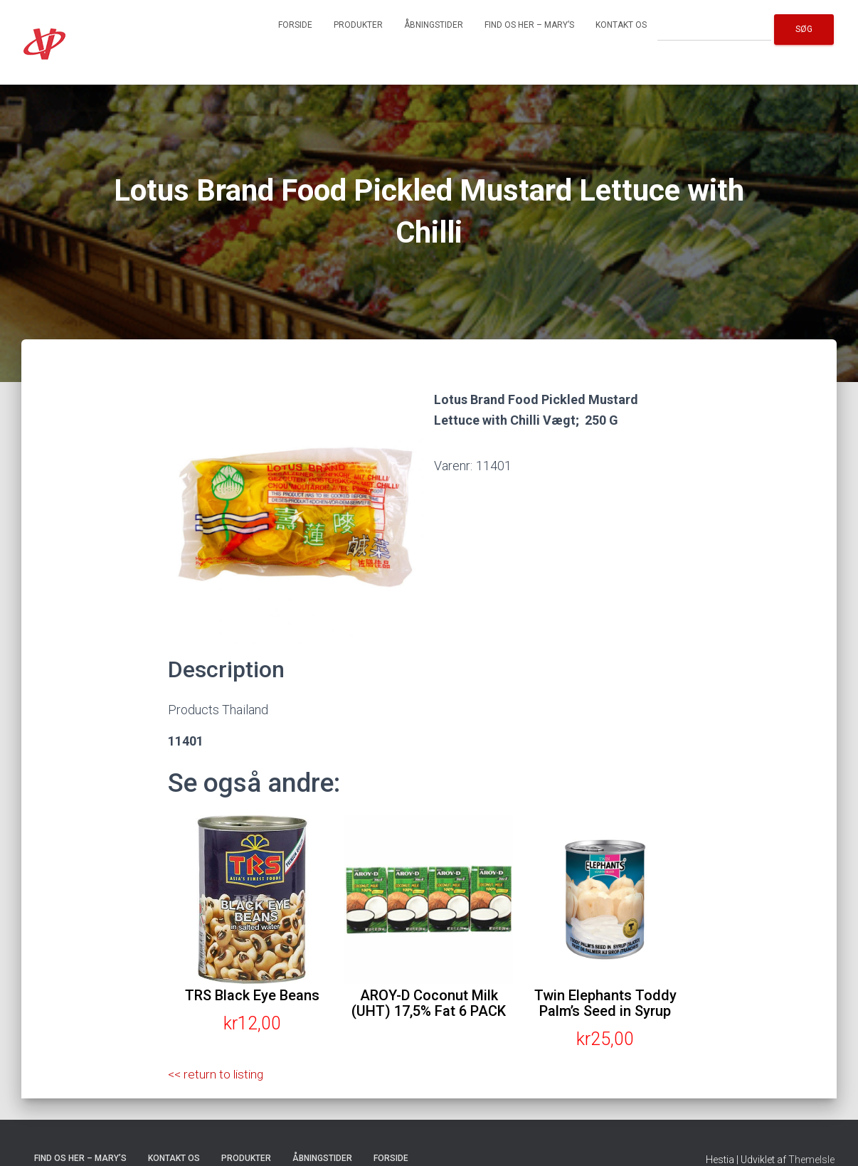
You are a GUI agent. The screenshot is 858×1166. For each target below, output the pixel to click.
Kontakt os (621, 25)
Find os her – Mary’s (529, 25)
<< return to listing (218, 1073)
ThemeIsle (811, 1159)
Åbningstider (433, 25)
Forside (295, 25)
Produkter (358, 25)
